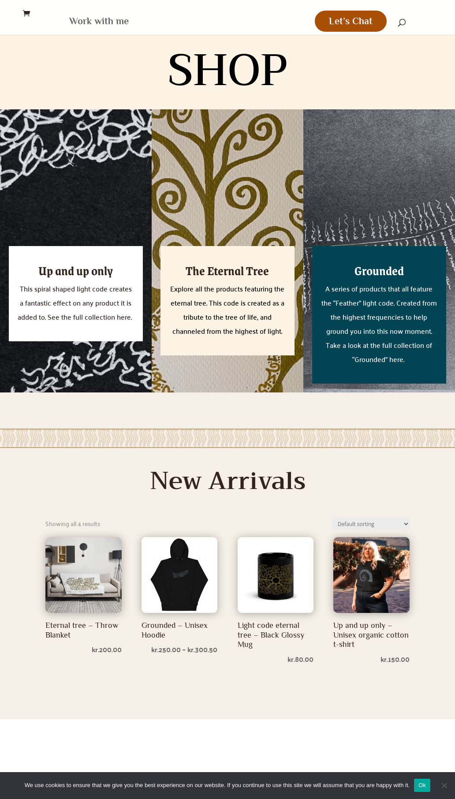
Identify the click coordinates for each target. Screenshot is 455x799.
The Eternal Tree (227, 270)
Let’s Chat (357, 20)
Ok (422, 785)
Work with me (92, 22)
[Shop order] (371, 524)
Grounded (379, 270)
